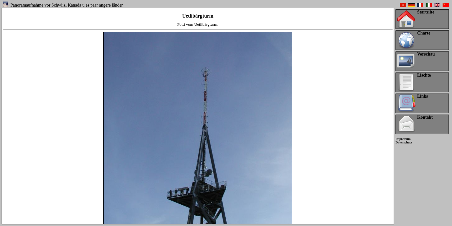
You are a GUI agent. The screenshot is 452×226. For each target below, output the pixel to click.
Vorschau (426, 54)
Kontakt (425, 117)
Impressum (403, 139)
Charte (423, 33)
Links (422, 96)
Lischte (424, 75)
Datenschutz (404, 142)
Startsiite (425, 12)
